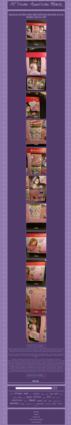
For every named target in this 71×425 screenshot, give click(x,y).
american (17, 400)
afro (34, 404)
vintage (18, 393)
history (26, 401)
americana (28, 404)
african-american (57, 401)
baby (54, 404)
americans (40, 404)
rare (26, 393)
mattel (60, 404)
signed (24, 397)
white (49, 401)
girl (56, 393)
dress (53, 397)
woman (22, 404)
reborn (15, 397)
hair (51, 394)
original (39, 401)
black (32, 400)
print (45, 401)
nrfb (11, 394)
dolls (42, 394)
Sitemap (36, 414)
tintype (58, 397)
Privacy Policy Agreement (36, 419)
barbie (14, 403)
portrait (43, 397)
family (36, 405)
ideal (19, 397)
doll (49, 396)
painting (48, 404)
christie (46, 394)
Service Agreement (36, 422)
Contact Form (36, 416)
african (37, 396)
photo (29, 397)
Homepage (36, 411)
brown (61, 394)
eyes (30, 394)
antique (36, 393)
